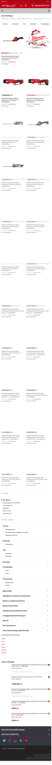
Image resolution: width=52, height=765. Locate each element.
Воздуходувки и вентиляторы (11, 502)
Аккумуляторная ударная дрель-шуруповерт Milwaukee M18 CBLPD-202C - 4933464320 (29, 665)
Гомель (3, 647)
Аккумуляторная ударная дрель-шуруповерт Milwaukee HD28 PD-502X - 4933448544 (30, 689)
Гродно (3, 638)
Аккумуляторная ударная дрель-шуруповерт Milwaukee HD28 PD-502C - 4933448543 (30, 702)
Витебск (3, 650)
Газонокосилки (7, 513)
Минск (3, 644)
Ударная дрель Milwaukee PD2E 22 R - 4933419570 (27, 677)
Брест (3, 641)
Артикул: (3, 62)
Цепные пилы (7, 510)
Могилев (4, 653)
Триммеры (6, 508)
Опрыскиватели (7, 505)
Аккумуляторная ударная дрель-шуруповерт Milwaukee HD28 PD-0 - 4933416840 (30, 714)
